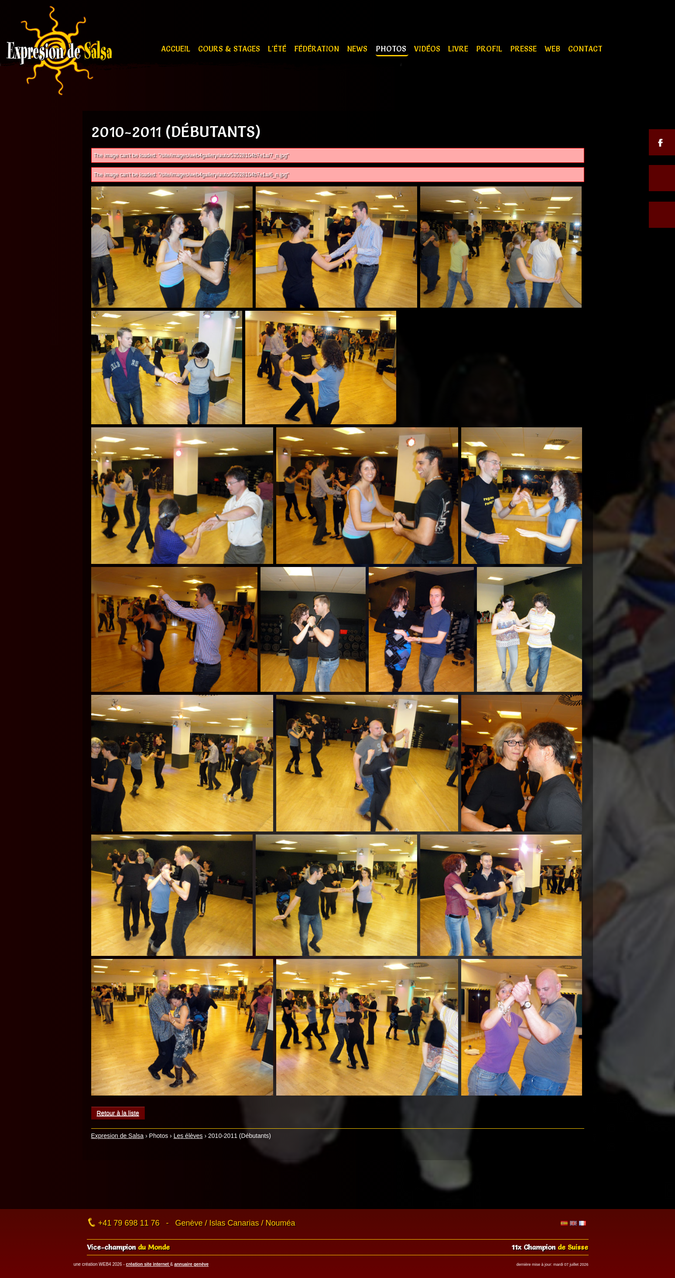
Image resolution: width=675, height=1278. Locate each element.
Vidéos (428, 48)
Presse (524, 48)
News (358, 48)
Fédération (317, 48)
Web (553, 48)
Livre (459, 48)
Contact (585, 48)
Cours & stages (230, 48)
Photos (392, 48)
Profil (490, 48)
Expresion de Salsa (117, 1135)
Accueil (176, 48)
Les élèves (188, 1135)
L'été (278, 48)
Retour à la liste (118, 1113)
